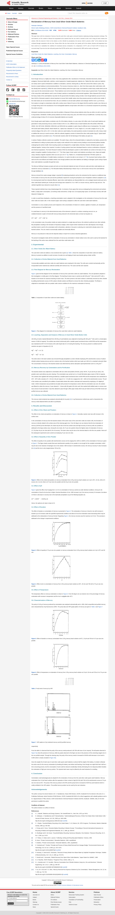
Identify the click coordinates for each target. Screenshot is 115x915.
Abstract (34, 33)
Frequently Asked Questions (13, 70)
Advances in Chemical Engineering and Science (44, 18)
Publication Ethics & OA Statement (15, 67)
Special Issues (55, 907)
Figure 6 (65, 594)
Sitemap (35, 902)
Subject (35, 897)
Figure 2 (74, 414)
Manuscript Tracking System (76, 895)
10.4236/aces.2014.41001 (41, 30)
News (50, 8)
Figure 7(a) (34, 753)
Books (41, 8)
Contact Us (36, 904)
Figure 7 (100, 606)
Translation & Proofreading (76, 899)
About (59, 8)
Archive (10, 27)
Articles (20, 8)
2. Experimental (37, 244)
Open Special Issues (13, 47)
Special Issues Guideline (14, 54)
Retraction (96, 902)
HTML (55, 30)
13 (32, 862)
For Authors (11, 32)
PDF (50, 30)
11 (58, 185)
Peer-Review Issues (56, 902)
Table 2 (93, 606)
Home (11, 8)
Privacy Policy (97, 904)
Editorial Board (12, 29)
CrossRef (64, 821)
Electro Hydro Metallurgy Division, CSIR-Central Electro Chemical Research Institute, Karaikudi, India (58, 28)
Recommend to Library (12, 76)
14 (32, 869)
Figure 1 (33, 273)
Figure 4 (33, 490)
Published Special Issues (14, 50)
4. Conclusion (36, 773)
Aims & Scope (12, 22)
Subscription (72, 897)
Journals (31, 8)
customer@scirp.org (14, 99)
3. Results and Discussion (41, 406)
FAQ (70, 902)
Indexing (10, 41)
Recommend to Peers (12, 73)
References (35, 811)
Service (71, 892)
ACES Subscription (11, 64)
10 (105, 177)
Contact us (9, 80)
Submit (78, 8)
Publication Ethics (98, 897)
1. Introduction (37, 74)
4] (51, 136)
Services (69, 8)
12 (70, 399)
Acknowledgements (39, 789)
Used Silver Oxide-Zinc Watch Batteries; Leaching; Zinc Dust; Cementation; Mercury (54, 54)
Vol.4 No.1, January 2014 (65, 18)
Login (105, 3)
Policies (97, 892)
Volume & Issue (73, 904)
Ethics (9, 39)
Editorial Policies (13, 34)
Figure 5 (68, 511)
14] (34, 448)
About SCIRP (55, 892)
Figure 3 (35, 443)
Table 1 (70, 252)
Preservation (97, 899)
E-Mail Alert (9, 61)
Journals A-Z (36, 895)
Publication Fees (13, 36)
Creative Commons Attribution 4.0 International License (70, 885)
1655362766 (12, 103)
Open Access (97, 895)
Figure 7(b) (53, 757)
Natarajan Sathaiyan (37, 25)
